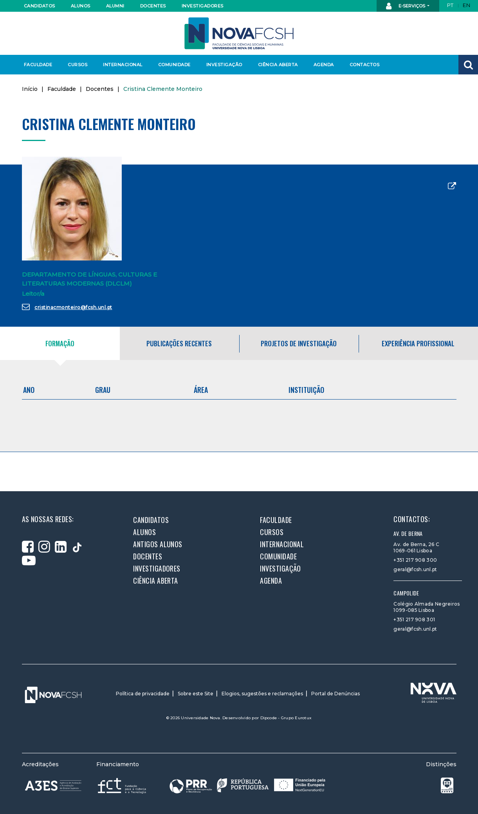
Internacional (122, 64)
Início (30, 88)
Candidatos (39, 6)
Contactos (365, 64)
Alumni (115, 6)
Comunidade (174, 64)
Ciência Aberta (278, 64)
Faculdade (38, 64)
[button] (468, 64)
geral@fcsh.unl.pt (415, 569)
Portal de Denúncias (335, 693)
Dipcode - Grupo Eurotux (286, 717)
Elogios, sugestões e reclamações (262, 693)
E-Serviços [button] (406, 6)
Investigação (224, 64)
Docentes (153, 6)
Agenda (324, 64)
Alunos (80, 6)
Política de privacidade (143, 693)
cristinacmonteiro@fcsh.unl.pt (67, 307)
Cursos (77, 64)
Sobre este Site (195, 693)
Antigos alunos (157, 544)
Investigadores (202, 6)
